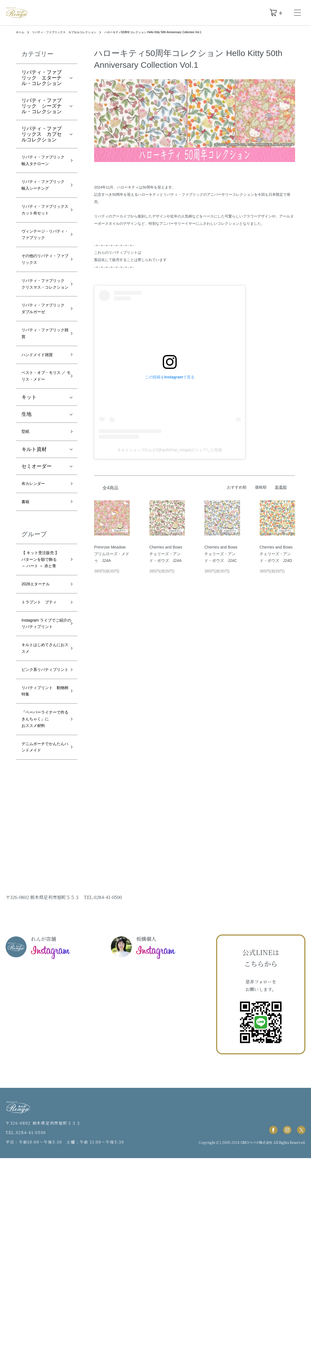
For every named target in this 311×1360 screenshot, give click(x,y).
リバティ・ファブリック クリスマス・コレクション (41, 351)
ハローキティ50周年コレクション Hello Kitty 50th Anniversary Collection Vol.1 (177, 32)
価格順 (261, 487)
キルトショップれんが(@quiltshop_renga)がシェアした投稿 (169, 450)
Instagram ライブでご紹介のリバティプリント (43, 775)
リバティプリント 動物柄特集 (44, 864)
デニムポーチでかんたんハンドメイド (41, 942)
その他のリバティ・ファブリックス (41, 314)
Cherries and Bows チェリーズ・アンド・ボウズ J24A (165, 554)
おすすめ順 (237, 487)
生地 (26, 518)
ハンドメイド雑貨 (41, 445)
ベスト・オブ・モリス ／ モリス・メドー (42, 474)
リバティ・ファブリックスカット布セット (41, 240)
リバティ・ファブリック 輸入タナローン (41, 166)
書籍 (26, 610)
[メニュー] (297, 12)
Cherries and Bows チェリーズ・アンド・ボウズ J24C (220, 554)
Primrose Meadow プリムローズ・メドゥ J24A (111, 554)
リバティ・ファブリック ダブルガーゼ (41, 388)
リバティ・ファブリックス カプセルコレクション (72, 32)
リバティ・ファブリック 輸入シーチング (41, 203)
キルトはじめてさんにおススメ (41, 808)
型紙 (26, 537)
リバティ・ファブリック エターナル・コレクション (41, 77)
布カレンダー (36, 590)
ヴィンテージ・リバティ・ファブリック (41, 277)
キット (29, 501)
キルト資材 (34, 555)
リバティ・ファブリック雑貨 (41, 421)
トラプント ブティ (41, 742)
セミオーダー (36, 572)
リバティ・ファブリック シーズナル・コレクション (41, 106)
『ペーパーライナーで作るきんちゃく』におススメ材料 (41, 901)
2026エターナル (39, 718)
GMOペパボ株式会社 (256, 1344)
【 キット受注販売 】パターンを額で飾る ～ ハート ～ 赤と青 (43, 680)
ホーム (21, 32)
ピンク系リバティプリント (41, 836)
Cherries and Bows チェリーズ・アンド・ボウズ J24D (276, 554)
